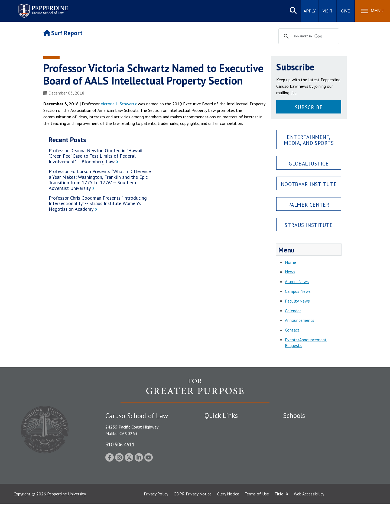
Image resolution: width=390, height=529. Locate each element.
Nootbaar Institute (309, 184)
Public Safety (216, 425)
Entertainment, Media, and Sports (309, 140)
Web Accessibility (309, 519)
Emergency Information (225, 444)
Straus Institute (309, 225)
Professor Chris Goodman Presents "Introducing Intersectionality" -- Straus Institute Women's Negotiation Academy (98, 203)
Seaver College (296, 425)
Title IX (281, 519)
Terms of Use (257, 519)
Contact (292, 330)
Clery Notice (228, 519)
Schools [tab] (294, 415)
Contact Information (223, 463)
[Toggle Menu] (372, 11)
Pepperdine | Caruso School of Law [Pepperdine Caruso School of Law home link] (42, 7)
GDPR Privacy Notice (193, 519)
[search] (308, 36)
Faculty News (297, 301)
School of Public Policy (304, 469)
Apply (310, 11)
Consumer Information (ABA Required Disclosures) (229, 475)
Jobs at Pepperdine (221, 454)
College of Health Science (306, 478)
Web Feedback (217, 497)
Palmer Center (309, 204)
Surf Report (62, 33)
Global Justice (309, 163)
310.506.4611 (120, 444)
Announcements (299, 320)
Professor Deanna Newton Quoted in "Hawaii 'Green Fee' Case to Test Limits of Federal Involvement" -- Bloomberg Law (95, 156)
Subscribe (309, 107)
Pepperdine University (66, 519)
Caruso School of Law (303, 435)
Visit (328, 11)
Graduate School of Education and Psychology (325, 454)
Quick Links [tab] (221, 415)
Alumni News (297, 281)
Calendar (293, 310)
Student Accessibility (223, 435)
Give (345, 11)
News (290, 271)
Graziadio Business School (306, 444)
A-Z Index (213, 488)
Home (290, 262)
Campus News (298, 291)
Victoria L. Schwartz (119, 103)
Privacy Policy (156, 519)
